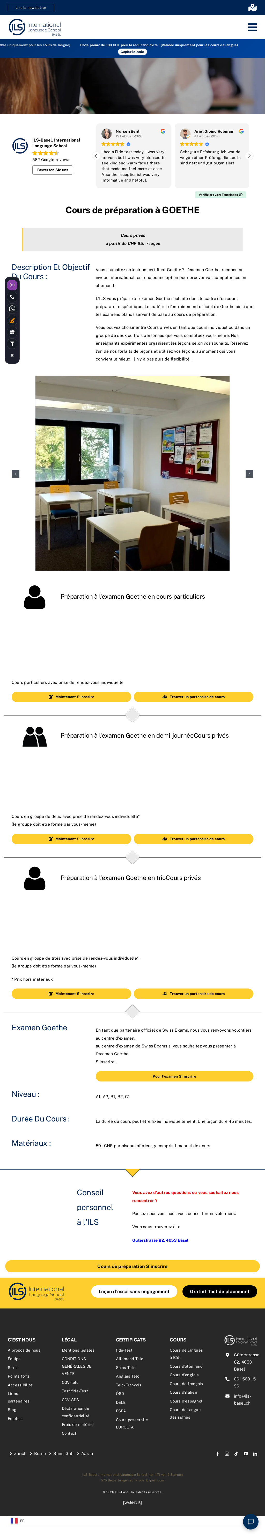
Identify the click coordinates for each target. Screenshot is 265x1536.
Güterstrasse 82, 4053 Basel (247, 1361)
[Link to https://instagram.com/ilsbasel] (12, 285)
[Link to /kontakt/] (12, 320)
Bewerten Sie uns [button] (52, 170)
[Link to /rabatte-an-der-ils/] (12, 332)
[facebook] (218, 1454)
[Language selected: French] (132, 1521)
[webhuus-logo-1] (132, 1502)
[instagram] (227, 1454)
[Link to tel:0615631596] (12, 297)
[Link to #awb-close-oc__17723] (12, 355)
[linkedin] (255, 1454)
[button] (249, 156)
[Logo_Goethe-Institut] (36, 1283)
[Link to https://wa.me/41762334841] (12, 308)
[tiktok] (236, 1454)
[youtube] (246, 1454)
